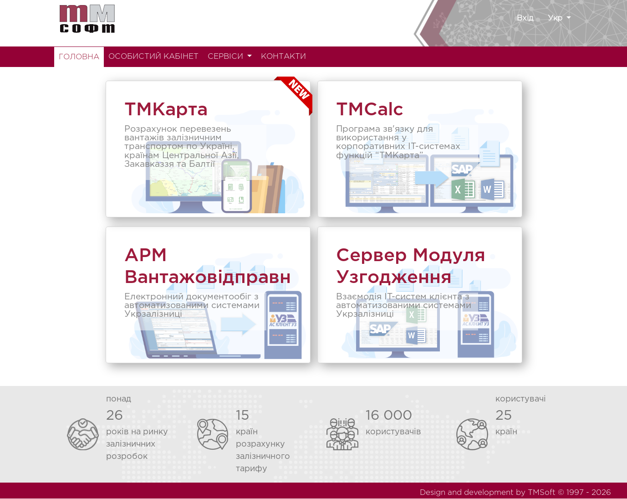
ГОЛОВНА (79, 57)
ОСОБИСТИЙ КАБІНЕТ (153, 56)
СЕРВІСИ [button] (226, 56)
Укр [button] (556, 18)
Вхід (525, 18)
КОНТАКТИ (283, 56)
